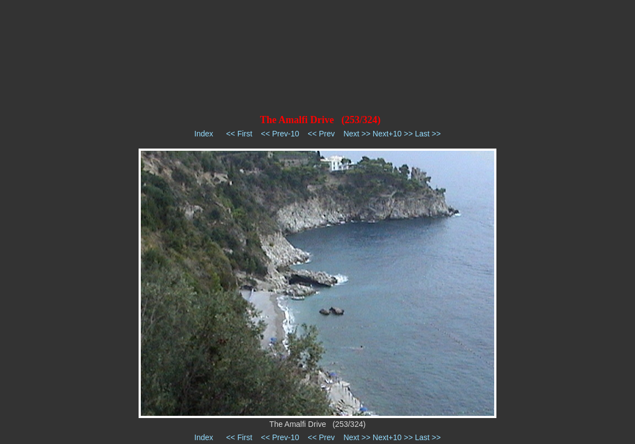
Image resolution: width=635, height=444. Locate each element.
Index (203, 133)
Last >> (428, 133)
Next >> (357, 133)
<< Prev (321, 133)
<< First (239, 133)
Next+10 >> (393, 133)
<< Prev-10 (280, 133)
